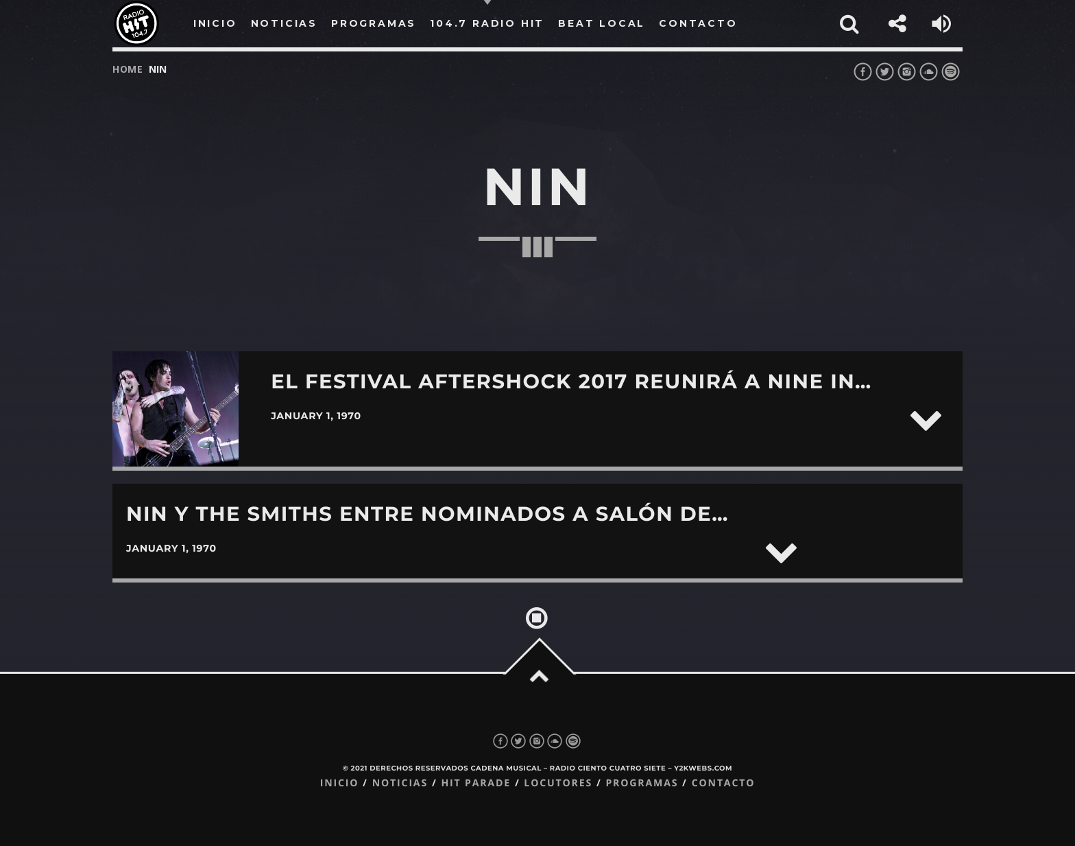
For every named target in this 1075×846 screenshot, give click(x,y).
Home (127, 68)
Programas (641, 783)
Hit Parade (475, 783)
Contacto (724, 783)
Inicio (339, 783)
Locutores (558, 783)
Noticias (400, 783)
